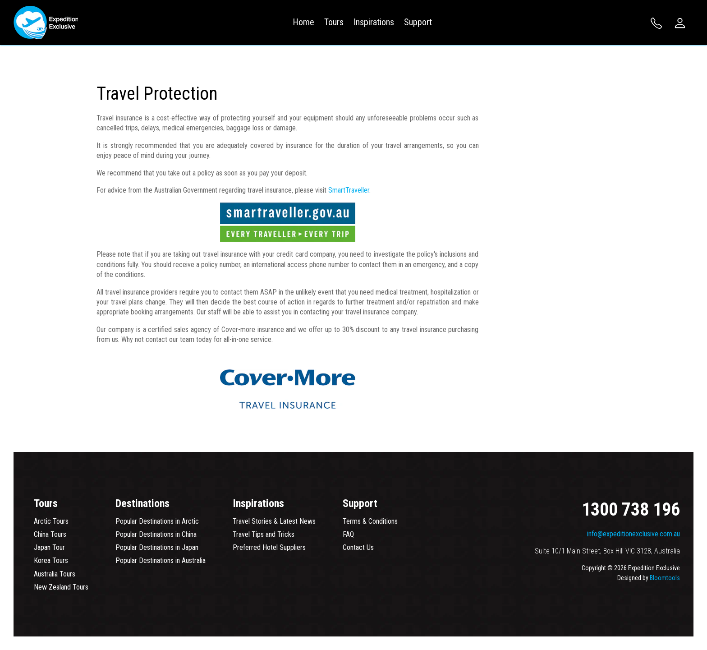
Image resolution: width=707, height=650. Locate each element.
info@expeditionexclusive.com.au (633, 534)
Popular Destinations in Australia (160, 560)
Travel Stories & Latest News (274, 521)
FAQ (348, 534)
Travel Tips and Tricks (263, 534)
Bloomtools (665, 577)
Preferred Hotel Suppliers (269, 547)
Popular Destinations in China (156, 534)
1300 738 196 (656, 23)
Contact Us (358, 547)
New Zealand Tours (61, 587)
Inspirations (374, 22)
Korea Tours (51, 560)
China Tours (50, 534)
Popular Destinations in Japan (156, 547)
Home (303, 22)
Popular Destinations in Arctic (157, 521)
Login (680, 23)
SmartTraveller (348, 190)
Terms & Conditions (370, 521)
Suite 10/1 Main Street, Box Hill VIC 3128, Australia (607, 551)
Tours (334, 22)
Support (418, 22)
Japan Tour (49, 547)
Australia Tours (54, 574)
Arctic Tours (51, 521)
